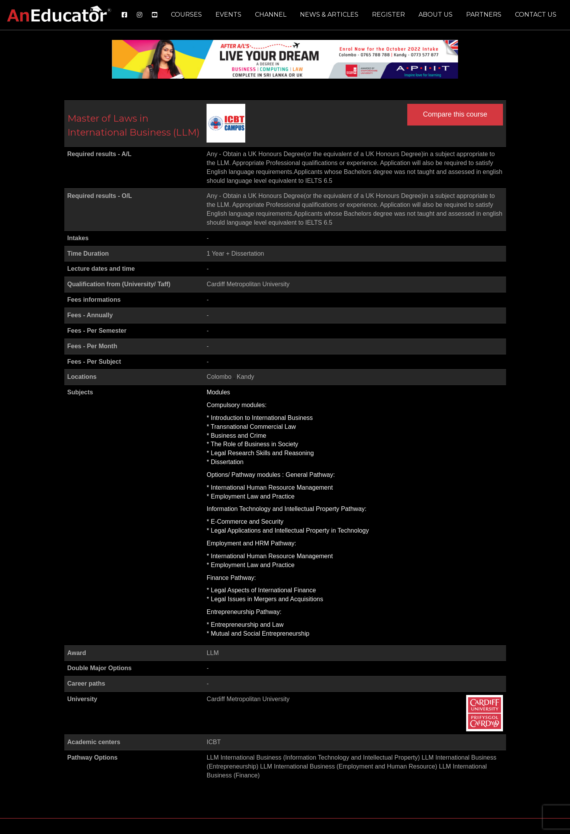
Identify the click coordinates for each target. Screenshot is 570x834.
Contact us (535, 14)
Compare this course (455, 114)
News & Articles (329, 14)
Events (228, 14)
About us (435, 14)
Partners (483, 14)
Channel (270, 14)
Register (388, 14)
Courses (186, 14)
